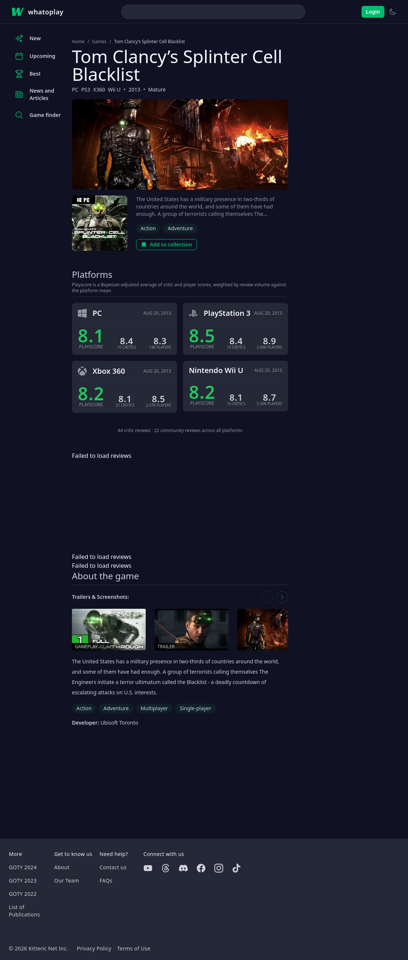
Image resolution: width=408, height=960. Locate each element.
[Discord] (183, 868)
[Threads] (165, 868)
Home (78, 42)
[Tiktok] (236, 868)
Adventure (180, 228)
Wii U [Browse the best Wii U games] (114, 89)
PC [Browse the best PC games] (75, 89)
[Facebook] (201, 868)
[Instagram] (218, 868)
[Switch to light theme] (392, 11)
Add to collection (166, 244)
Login (373, 11)
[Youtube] (148, 868)
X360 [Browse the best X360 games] (99, 89)
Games (99, 42)
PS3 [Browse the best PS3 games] (85, 89)
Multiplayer (154, 708)
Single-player (195, 708)
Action (148, 228)
